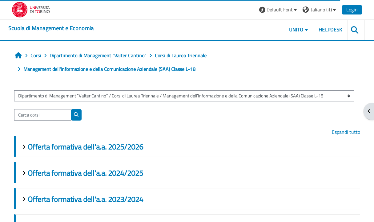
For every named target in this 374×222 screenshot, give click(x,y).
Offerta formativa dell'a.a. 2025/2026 (85, 146)
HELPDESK (330, 29)
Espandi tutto (346, 132)
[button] (278, 9)
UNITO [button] (296, 29)
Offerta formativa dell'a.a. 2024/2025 (85, 173)
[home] (51, 28)
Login (352, 9)
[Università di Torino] (31, 9)
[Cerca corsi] (42, 115)
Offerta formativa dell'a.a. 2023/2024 (85, 199)
